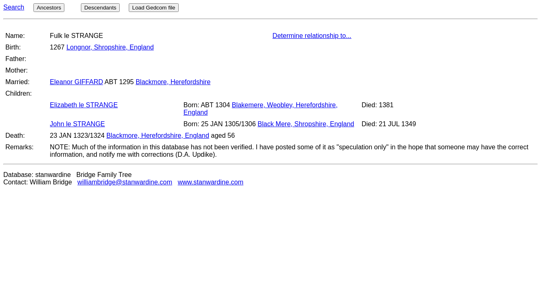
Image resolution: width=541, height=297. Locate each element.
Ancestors (49, 8)
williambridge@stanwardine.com (125, 182)
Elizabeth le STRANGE (84, 104)
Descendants (100, 8)
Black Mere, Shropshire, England (306, 123)
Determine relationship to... (311, 35)
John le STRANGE (77, 123)
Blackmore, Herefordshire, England (157, 135)
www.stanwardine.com (210, 182)
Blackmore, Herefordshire (173, 81)
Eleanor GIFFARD (76, 81)
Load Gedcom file (153, 8)
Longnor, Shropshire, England (110, 47)
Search (13, 7)
